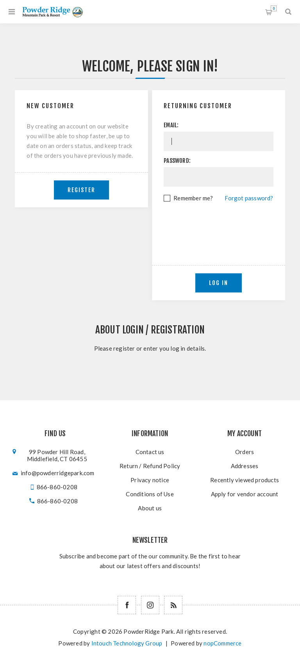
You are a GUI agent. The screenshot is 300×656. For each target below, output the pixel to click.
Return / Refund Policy (150, 465)
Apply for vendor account (245, 493)
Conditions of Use (149, 493)
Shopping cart (274, 8)
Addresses (245, 465)
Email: (171, 125)
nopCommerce (222, 643)
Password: (177, 160)
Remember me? (193, 197)
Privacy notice (149, 479)
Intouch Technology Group (126, 643)
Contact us (150, 451)
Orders (244, 451)
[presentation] (223, 224)
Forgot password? (249, 197)
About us (150, 508)
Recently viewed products (244, 479)
